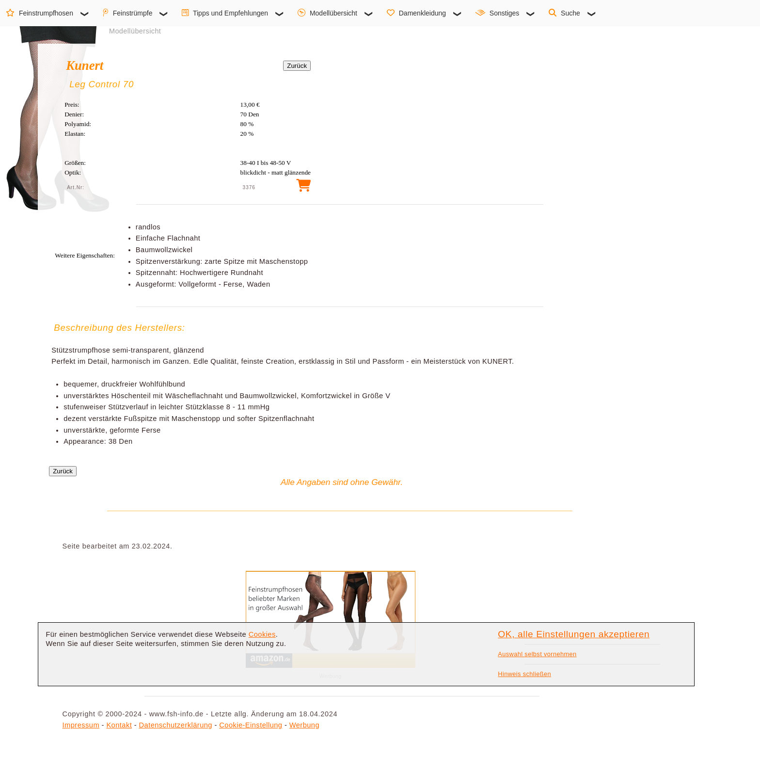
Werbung (304, 725)
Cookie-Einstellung (250, 725)
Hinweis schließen (524, 674)
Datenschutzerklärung (175, 725)
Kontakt (119, 725)
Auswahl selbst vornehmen (537, 654)
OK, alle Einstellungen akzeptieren (573, 634)
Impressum (81, 725)
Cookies (262, 634)
